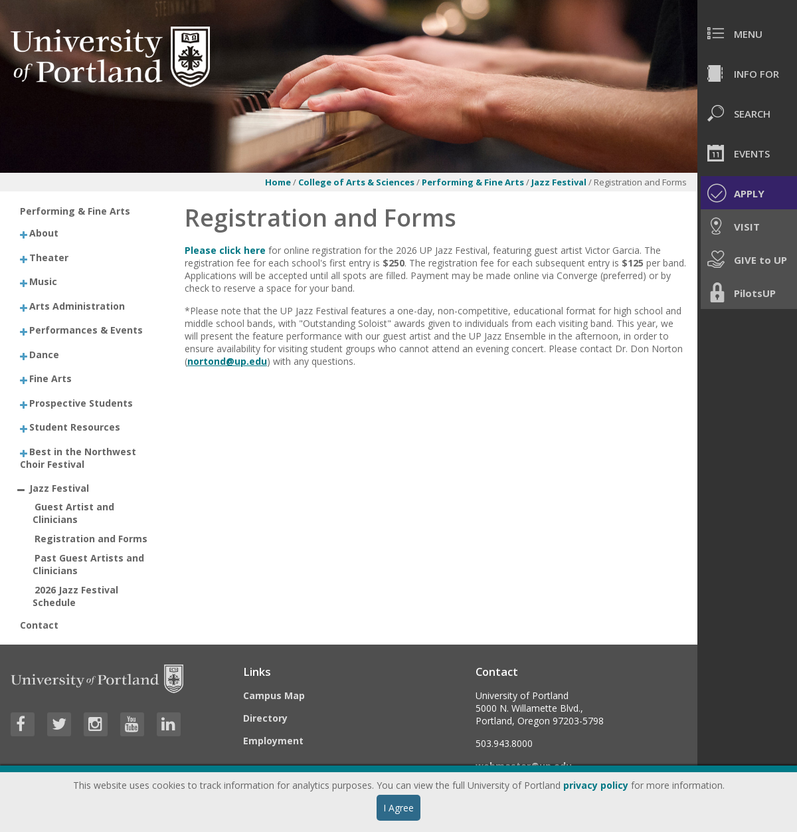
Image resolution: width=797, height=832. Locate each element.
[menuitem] (747, 33)
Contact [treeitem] (39, 625)
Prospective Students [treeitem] (81, 402)
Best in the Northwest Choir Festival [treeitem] (78, 457)
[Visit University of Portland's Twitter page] (59, 724)
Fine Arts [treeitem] (50, 378)
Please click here (225, 250)
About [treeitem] (43, 233)
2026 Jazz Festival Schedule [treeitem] (76, 596)
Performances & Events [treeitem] (86, 330)
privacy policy (595, 785)
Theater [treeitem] (48, 257)
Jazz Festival (559, 182)
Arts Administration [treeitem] (77, 305)
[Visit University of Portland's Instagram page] (96, 724)
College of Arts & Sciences (356, 182)
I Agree (398, 807)
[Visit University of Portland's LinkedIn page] (169, 724)
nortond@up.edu (227, 361)
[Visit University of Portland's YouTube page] (132, 724)
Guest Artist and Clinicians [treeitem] (74, 513)
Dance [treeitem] (44, 354)
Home (278, 182)
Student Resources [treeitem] (74, 427)
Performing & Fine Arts (473, 182)
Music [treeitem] (43, 281)
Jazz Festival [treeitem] (59, 488)
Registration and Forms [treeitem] (91, 538)
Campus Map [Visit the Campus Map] (274, 695)
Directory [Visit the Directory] (265, 718)
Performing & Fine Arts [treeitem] (75, 211)
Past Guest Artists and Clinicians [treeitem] (89, 564)
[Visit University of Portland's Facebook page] (23, 724)
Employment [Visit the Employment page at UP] (273, 740)
